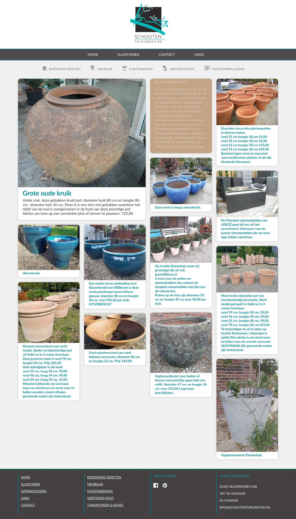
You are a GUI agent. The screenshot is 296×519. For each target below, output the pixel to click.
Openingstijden (33, 491)
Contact (167, 54)
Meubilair (105, 69)
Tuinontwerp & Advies (105, 505)
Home (93, 54)
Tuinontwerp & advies (227, 69)
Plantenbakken (141, 69)
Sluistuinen (128, 54)
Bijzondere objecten (64, 69)
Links (199, 54)
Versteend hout (182, 69)
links (25, 498)
